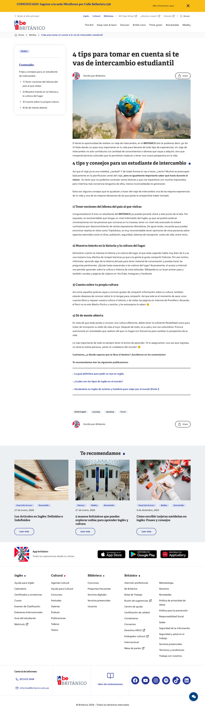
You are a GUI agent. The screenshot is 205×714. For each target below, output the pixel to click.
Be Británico (130, 588)
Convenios (130, 624)
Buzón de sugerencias (136, 600)
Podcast (55, 612)
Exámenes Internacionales (28, 612)
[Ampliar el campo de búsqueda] (181, 16)
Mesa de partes (132, 648)
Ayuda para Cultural (62, 588)
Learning (96, 412)
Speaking (110, 412)
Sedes (162, 622)
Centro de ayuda (133, 606)
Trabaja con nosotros (170, 656)
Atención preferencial (136, 582)
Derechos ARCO (133, 630)
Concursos (56, 594)
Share (183, 76)
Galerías (55, 606)
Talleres (55, 624)
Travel (123, 412)
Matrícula (19, 624)
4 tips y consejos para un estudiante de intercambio (38, 73)
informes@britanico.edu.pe (34, 688)
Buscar (187, 16)
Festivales (56, 600)
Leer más (26, 532)
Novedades (165, 594)
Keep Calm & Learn (24, 505)
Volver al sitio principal (28, 16)
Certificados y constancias (28, 594)
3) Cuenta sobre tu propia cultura (41, 101)
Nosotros (164, 588)
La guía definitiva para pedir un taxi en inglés (99, 373)
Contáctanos (131, 618)
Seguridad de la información (174, 628)
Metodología (166, 582)
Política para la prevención (173, 610)
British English (80, 412)
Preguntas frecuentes (99, 588)
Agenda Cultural (60, 582)
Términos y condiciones (171, 650)
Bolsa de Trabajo (133, 594)
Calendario (20, 588)
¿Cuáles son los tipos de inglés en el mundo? (98, 381)
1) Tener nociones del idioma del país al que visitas (40, 83)
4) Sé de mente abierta (35, 107)
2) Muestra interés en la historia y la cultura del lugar (40, 93)
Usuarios (92, 606)
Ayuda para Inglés (24, 582)
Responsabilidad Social (171, 616)
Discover (81, 505)
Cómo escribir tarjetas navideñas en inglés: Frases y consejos (161, 518)
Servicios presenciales (99, 600)
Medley (32, 35)
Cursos (17, 600)
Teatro (54, 630)
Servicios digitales (97, 594)
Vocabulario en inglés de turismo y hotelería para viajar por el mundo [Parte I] (116, 389)
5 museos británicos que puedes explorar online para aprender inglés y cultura (101, 520)
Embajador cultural (134, 636)
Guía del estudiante (25, 618)
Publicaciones (58, 618)
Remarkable (44, 505)
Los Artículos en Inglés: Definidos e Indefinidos (38, 518)
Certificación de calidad (137, 612)
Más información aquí (163, 6)
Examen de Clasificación (27, 606)
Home (19, 35)
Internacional (131, 642)
